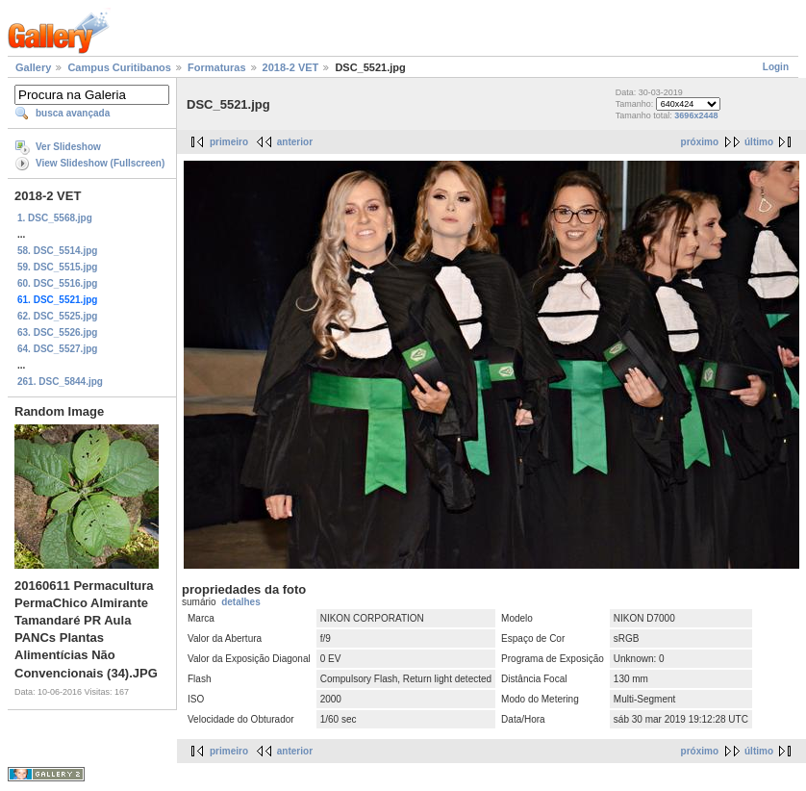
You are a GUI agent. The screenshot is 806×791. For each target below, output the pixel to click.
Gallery (33, 67)
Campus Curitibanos (119, 67)
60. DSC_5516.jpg (57, 283)
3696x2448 (696, 115)
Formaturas (217, 67)
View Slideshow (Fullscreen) (100, 163)
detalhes (241, 602)
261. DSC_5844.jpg (60, 381)
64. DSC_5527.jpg (57, 349)
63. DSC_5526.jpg (57, 332)
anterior (295, 142)
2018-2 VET (291, 67)
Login (776, 67)
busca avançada (73, 113)
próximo (699, 142)
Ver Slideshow (68, 146)
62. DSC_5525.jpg (57, 316)
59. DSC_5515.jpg (57, 267)
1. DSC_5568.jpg (54, 218)
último (758, 142)
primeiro (229, 142)
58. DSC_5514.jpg (57, 250)
